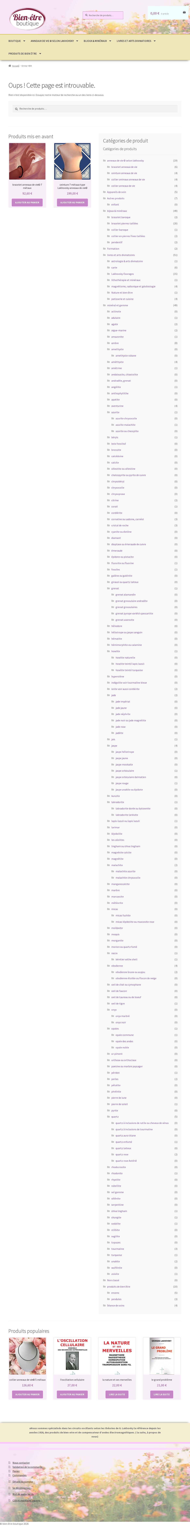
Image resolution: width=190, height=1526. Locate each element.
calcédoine (117, 456)
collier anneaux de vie (123, 185)
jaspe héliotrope (125, 751)
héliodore (116, 626)
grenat (115, 588)
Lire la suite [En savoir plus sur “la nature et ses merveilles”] (117, 1394)
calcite (115, 462)
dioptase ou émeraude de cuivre (128, 544)
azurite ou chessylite (127, 431)
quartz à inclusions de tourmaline (134, 1129)
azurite (115, 412)
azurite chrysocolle (126, 418)
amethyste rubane (126, 355)
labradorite (117, 802)
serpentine (117, 1204)
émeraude (116, 550)
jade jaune (121, 707)
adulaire (115, 317)
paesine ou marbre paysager (127, 1066)
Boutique (14, 40)
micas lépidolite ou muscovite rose (135, 921)
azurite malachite (125, 424)
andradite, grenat (121, 380)
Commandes (20, 1475)
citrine (115, 500)
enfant (115, 204)
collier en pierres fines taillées (128, 236)
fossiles (115, 569)
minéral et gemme (117, 305)
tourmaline (117, 1248)
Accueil (15, 65)
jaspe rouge (122, 783)
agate (114, 324)
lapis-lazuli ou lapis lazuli (125, 821)
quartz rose (122, 1154)
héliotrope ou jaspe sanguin (126, 632)
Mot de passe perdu (23, 1494)
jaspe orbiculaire (125, 770)
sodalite (115, 1223)
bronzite (116, 449)
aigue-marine (118, 330)
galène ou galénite (121, 575)
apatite (115, 399)
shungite (116, 1217)
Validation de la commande (28, 1467)
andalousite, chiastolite (124, 374)
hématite (116, 638)
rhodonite (117, 1173)
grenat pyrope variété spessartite (134, 613)
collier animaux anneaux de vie (128, 179)
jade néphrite (123, 714)
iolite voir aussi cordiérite (125, 689)
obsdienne (117, 965)
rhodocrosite (118, 1167)
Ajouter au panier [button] (27, 202)
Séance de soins (115, 1305)
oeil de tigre (118, 1003)
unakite (115, 1261)
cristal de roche (119, 525)
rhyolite (115, 1179)
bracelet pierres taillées (124, 223)
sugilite (115, 1236)
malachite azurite (125, 871)
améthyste (117, 362)
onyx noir (121, 1022)
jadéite (119, 733)
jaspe (114, 745)
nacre (114, 953)
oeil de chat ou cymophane (126, 984)
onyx (114, 1009)
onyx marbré (123, 1016)
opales (115, 1028)
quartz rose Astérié (126, 1160)
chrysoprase (118, 494)
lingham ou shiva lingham (125, 846)
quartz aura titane (126, 1135)
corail (114, 506)
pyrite (114, 1110)
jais (113, 739)
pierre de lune (119, 1097)
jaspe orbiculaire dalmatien (131, 777)
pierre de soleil (119, 1104)
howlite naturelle (125, 657)
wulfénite (116, 1267)
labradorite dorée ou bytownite (133, 808)
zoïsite (115, 1273)
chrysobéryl (117, 481)
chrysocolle (117, 487)
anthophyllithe (119, 393)
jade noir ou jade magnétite (131, 720)
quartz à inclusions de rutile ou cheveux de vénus (142, 1123)
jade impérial (123, 701)
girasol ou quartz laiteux (124, 582)
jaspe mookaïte (124, 764)
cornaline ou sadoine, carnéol (127, 519)
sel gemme (117, 1192)
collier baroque (119, 229)
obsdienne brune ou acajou (130, 972)
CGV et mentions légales (26, 1500)
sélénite (115, 1198)
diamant (116, 537)
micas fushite (123, 915)
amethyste (117, 349)
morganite (117, 940)
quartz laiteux (123, 1148)
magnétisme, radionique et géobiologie (133, 286)
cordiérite (116, 512)
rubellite (116, 1185)
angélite (116, 387)
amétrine (116, 368)
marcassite (117, 896)
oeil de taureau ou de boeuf (126, 997)
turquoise (116, 1255)
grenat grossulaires (126, 607)
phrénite (116, 1091)
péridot (115, 1072)
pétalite (115, 1085)
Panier (16, 1471)
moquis (115, 934)
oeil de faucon (119, 991)
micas (114, 909)
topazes (115, 1242)
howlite (115, 651)
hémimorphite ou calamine (126, 644)
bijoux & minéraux (95, 40)
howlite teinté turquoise (129, 670)
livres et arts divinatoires (134, 40)
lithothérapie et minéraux (125, 280)
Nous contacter (21, 1462)
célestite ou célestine (123, 468)
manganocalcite (120, 884)
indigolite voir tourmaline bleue (129, 682)
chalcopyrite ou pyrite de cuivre (128, 475)
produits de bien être (22, 53)
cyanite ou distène (121, 531)
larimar (115, 827)
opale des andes (124, 1041)
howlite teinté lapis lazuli (130, 663)
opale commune (125, 1034)
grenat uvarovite (125, 619)
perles (114, 1079)
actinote (116, 311)
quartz (115, 1116)
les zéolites (117, 839)
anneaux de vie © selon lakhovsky (52, 40)
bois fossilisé (118, 443)
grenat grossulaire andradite (132, 600)
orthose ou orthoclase (123, 1060)
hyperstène (117, 676)
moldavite (117, 928)
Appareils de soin (116, 192)
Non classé (113, 1280)
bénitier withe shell (126, 959)
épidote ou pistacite (122, 556)
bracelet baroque (120, 217)
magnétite (117, 858)
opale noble (122, 1047)
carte (114, 267)
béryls (114, 437)
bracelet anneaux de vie (124, 166)
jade (113, 695)
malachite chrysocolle (128, 877)
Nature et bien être (122, 292)
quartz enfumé (124, 1141)
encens (115, 1292)
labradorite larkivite (127, 814)
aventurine (117, 405)
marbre (115, 890)
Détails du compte (23, 1481)
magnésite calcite (121, 852)
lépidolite (116, 833)
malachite (117, 865)
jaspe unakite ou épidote (129, 789)
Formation (113, 248)
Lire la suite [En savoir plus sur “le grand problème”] (162, 1394)
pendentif (116, 242)
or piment (117, 1053)
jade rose (121, 726)
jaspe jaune (122, 758)
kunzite (115, 796)
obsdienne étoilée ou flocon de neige (136, 978)
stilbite (115, 1230)
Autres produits (115, 198)
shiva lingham (119, 1211)
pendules (116, 1299)
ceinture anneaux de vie (124, 173)
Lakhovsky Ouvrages (122, 273)
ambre (115, 343)
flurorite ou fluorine (122, 563)
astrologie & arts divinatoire (127, 261)
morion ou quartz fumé (124, 946)
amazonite (117, 336)
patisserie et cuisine (122, 299)
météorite (117, 902)
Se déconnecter (21, 1488)
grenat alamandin (126, 594)
